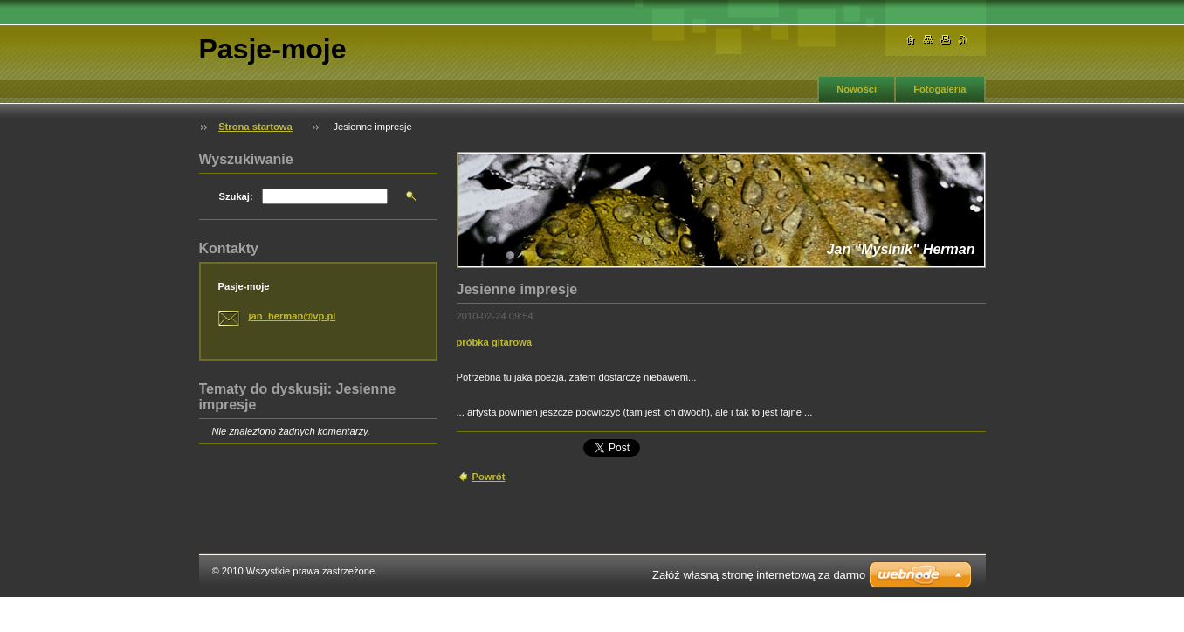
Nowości (856, 89)
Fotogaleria (939, 89)
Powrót (489, 476)
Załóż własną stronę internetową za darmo (758, 574)
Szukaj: (236, 196)
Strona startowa (255, 126)
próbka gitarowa (494, 342)
